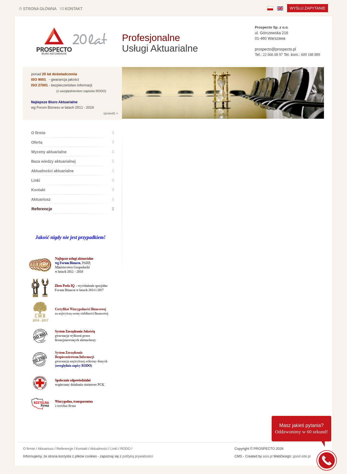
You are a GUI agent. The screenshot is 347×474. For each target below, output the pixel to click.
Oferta (72, 142)
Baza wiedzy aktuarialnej (72, 161)
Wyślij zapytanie (307, 8)
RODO (125, 449)
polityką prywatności (138, 456)
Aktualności (98, 449)
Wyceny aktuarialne (72, 152)
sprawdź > (110, 113)
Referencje (72, 208)
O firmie (72, 133)
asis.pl (267, 456)
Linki (72, 180)
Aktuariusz (72, 199)
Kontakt (72, 190)
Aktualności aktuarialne (72, 171)
